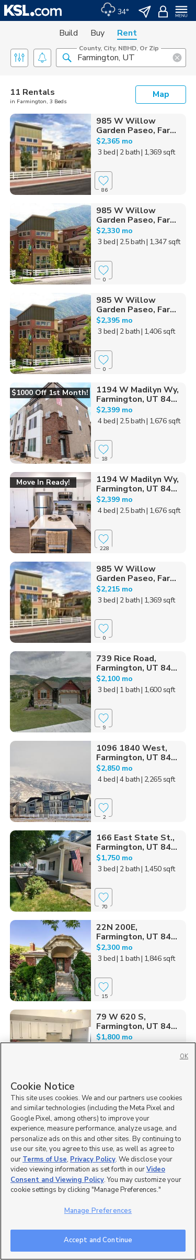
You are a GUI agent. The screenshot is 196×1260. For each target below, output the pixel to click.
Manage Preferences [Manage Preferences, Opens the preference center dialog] (98, 1210)
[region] (98, 1151)
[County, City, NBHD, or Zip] (121, 57)
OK (184, 1056)
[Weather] (114, 10)
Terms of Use (44, 1159)
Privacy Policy (93, 1159)
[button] (67, 57)
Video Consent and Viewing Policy (87, 1175)
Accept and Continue (98, 1240)
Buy (97, 33)
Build (68, 33)
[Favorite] (103, 180)
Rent (127, 33)
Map (161, 94)
